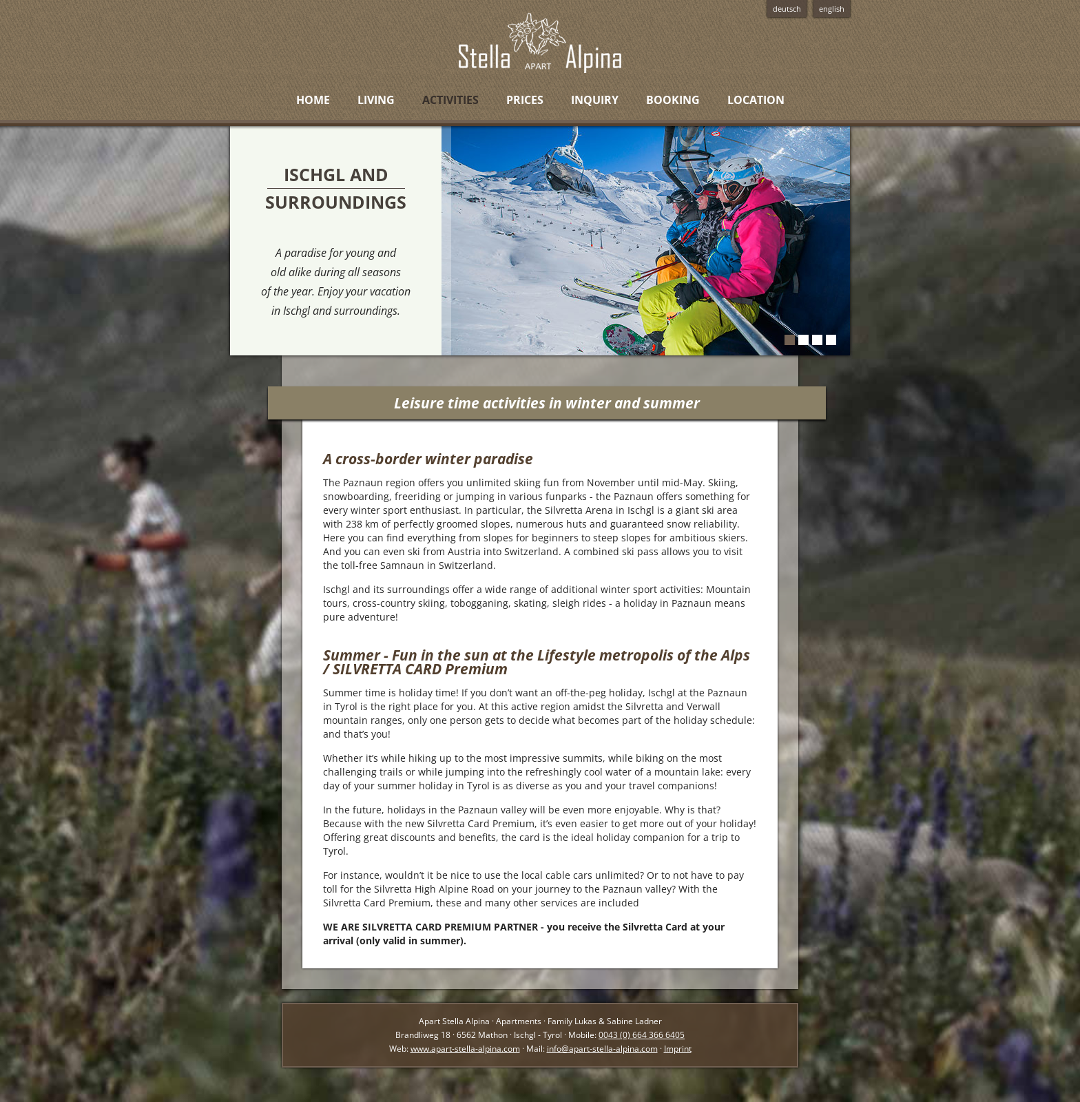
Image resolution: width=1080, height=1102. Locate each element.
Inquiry (595, 99)
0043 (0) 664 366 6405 (642, 1035)
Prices (524, 99)
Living (376, 99)
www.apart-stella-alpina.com (465, 1048)
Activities (450, 99)
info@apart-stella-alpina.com (602, 1048)
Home (313, 99)
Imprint (678, 1048)
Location (756, 99)
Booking (673, 99)
